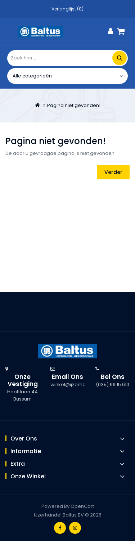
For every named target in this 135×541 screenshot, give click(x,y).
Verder (113, 172)
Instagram (75, 528)
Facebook (60, 528)
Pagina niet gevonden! (73, 105)
